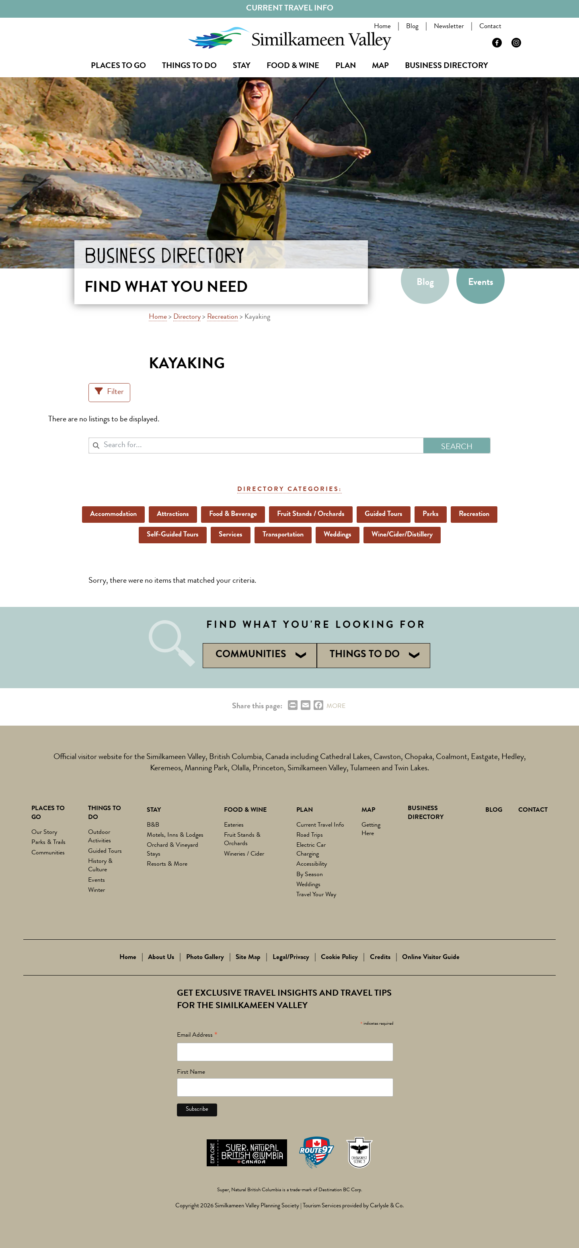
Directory (187, 317)
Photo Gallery (205, 957)
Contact (492, 26)
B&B (153, 825)
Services (230, 534)
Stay (241, 66)
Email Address (197, 1037)
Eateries (234, 825)
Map (380, 66)
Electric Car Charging (311, 849)
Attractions (173, 514)
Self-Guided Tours (173, 534)
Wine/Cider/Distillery (402, 534)
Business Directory (446, 66)
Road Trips (309, 835)
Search (525, 27)
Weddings (337, 534)
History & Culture (100, 865)
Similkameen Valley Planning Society (257, 1206)
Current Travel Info (289, 9)
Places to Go (118, 66)
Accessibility (311, 864)
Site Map (248, 957)
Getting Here (370, 829)
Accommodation (113, 514)
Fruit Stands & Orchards (242, 839)
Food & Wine (293, 66)
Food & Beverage (233, 514)
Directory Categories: (289, 490)
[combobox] (256, 445)
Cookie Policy (339, 957)
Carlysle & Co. (387, 1206)
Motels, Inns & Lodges (175, 835)
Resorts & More (167, 864)
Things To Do (189, 66)
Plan (345, 66)
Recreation (222, 317)
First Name (191, 1072)
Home (384, 26)
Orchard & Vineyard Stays (172, 849)
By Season (309, 875)
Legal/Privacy (291, 957)
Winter (96, 890)
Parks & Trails (48, 843)
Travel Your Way (316, 895)
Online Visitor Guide (431, 957)
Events (480, 283)
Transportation (283, 534)
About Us (161, 957)
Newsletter (450, 26)
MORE (335, 706)
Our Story (44, 832)
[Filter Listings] (109, 392)
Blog (414, 26)
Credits (380, 957)
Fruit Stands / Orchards (311, 514)
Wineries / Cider (244, 854)
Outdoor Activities (99, 836)
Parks (431, 514)
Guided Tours (383, 514)
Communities (48, 853)
